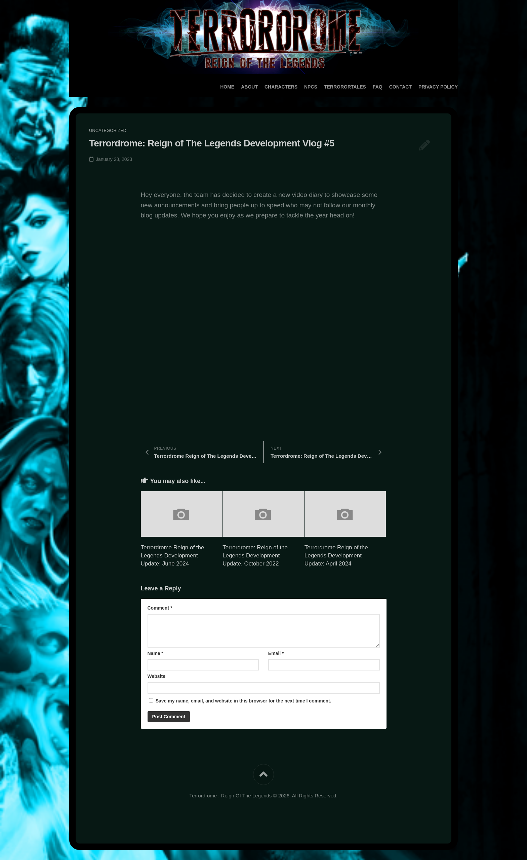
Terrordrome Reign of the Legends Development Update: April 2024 (336, 555)
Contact (387, 87)
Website (156, 676)
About (236, 87)
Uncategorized (108, 130)
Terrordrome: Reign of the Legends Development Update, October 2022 (255, 555)
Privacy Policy (424, 87)
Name (155, 653)
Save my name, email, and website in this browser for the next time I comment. (243, 700)
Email (276, 653)
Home (214, 87)
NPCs (297, 87)
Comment (160, 608)
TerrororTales (332, 87)
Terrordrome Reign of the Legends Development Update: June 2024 (172, 555)
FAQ (364, 87)
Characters (267, 87)
